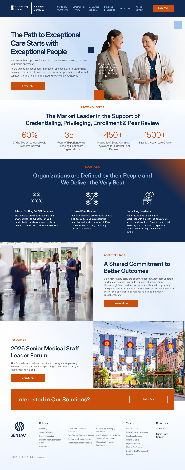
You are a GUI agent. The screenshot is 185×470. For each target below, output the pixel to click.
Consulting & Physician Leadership (105, 443)
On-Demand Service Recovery (80, 439)
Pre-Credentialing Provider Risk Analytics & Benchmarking (108, 437)
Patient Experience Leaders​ (137, 432)
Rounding (43, 428)
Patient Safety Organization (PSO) (50, 441)
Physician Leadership (109, 8)
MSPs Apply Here (108, 80)
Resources (125, 8)
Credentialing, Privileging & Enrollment (106, 430)
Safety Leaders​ (132, 428)
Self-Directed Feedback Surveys (81, 435)
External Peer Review (79, 8)
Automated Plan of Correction (80, 442)
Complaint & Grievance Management (77, 430)
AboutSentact (139, 8)
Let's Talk (148, 399)
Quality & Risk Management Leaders (137, 452)
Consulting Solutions (94, 8)
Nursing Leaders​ (132, 440)
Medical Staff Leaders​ (134, 447)
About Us (161, 428)
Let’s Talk (163, 8)
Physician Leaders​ (133, 443)
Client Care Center (162, 436)
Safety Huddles (45, 432)
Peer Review (44, 446)
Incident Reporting (46, 436)
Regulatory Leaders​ (134, 436)
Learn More (121, 303)
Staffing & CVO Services (64, 8)
